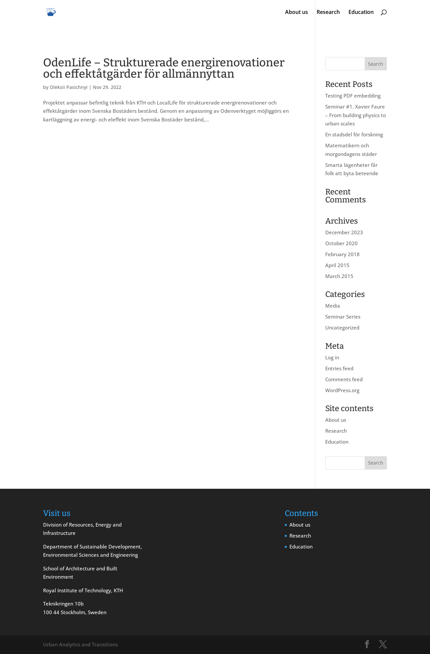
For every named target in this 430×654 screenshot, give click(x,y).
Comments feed (344, 379)
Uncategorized (342, 327)
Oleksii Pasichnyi (69, 87)
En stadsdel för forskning (354, 134)
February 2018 (342, 254)
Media (332, 305)
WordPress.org (342, 390)
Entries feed (339, 368)
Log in (332, 357)
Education (361, 13)
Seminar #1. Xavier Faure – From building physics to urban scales (355, 115)
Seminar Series (342, 316)
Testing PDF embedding (353, 95)
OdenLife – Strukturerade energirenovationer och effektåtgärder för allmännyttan (163, 68)
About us (296, 13)
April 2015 (337, 265)
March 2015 (339, 276)
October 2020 (341, 243)
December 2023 (344, 232)
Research (328, 13)
